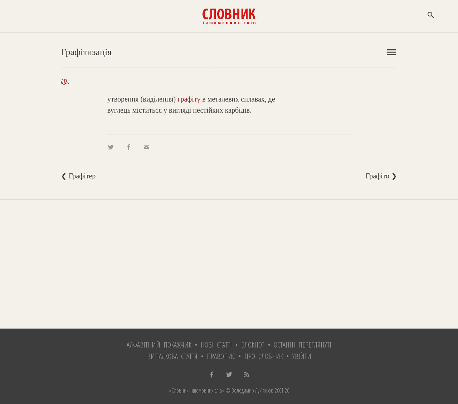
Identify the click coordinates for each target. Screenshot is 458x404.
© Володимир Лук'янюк (248, 390)
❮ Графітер (78, 176)
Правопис (221, 356)
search (431, 15)
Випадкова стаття (172, 356)
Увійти (301, 356)
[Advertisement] (229, 264)
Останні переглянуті (302, 345)
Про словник (263, 356)
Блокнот (252, 345)
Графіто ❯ (381, 176)
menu (391, 52)
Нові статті (216, 345)
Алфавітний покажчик (159, 345)
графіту (188, 99)
